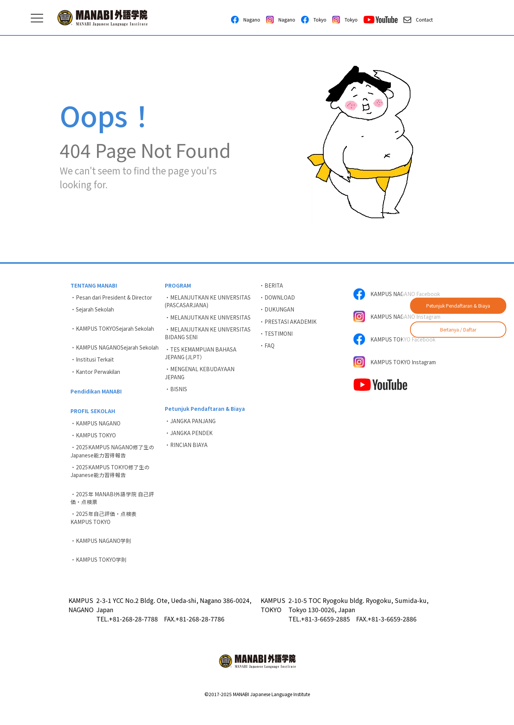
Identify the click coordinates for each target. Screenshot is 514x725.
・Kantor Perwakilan (97, 383)
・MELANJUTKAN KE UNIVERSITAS (209, 319)
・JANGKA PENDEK (189, 440)
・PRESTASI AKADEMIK (289, 323)
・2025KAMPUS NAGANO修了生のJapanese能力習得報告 (113, 466)
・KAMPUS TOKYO (94, 450)
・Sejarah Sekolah (94, 311)
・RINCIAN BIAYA (186, 452)
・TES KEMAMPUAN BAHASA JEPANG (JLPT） (201, 356)
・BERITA (272, 285)
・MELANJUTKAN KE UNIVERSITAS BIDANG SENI (209, 335)
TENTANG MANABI (94, 285)
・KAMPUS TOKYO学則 (99, 579)
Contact (418, 19)
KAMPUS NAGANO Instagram (385, 320)
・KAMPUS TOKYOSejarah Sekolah (114, 330)
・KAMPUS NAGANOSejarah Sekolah (106, 354)
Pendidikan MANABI (97, 404)
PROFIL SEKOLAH (93, 424)
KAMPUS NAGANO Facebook (398, 294)
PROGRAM (178, 285)
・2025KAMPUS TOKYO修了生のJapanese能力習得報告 (111, 487)
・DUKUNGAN (277, 311)
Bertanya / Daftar (458, 329)
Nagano (245, 19)
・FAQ (267, 349)
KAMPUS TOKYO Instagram (397, 370)
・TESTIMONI (277, 336)
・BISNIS (176, 394)
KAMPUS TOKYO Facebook (395, 346)
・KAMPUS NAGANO (96, 437)
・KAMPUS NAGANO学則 (101, 559)
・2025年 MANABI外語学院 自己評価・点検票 (112, 515)
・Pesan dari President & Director (114, 298)
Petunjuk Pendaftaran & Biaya (458, 305)
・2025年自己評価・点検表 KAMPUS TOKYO (106, 536)
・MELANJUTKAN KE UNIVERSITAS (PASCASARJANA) (209, 302)
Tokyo (313, 19)
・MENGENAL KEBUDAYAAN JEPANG (200, 377)
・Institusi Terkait (94, 371)
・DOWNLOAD (277, 298)
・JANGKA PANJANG (191, 427)
